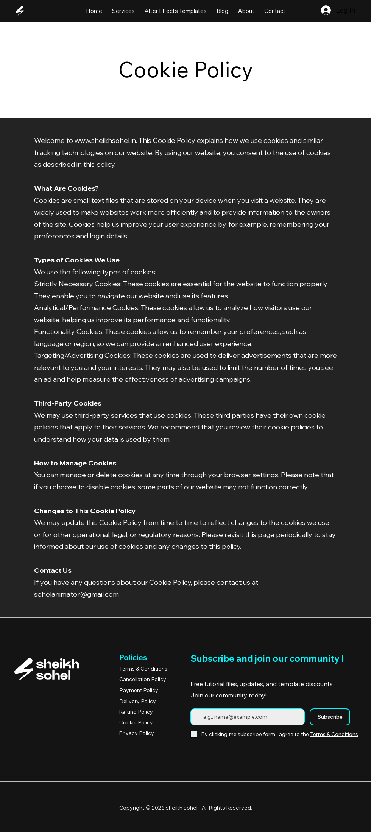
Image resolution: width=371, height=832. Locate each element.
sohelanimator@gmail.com (76, 594)
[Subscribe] (330, 716)
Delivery (137, 701)
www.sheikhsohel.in (105, 140)
